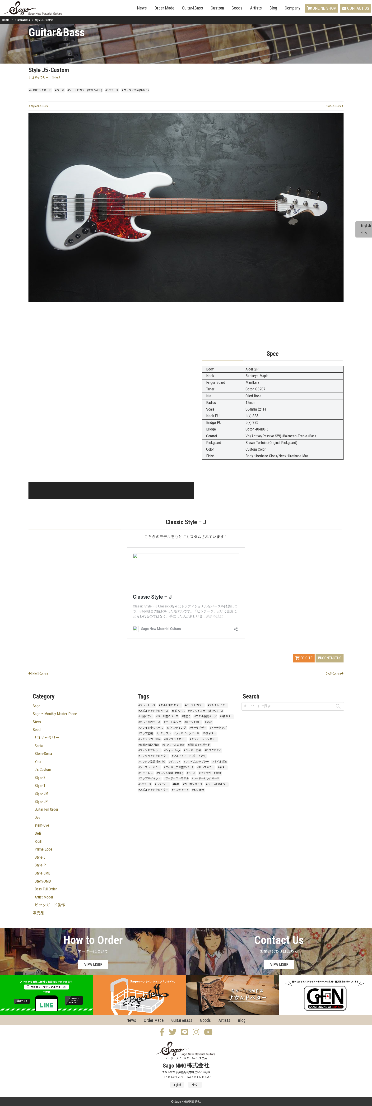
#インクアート (180, 789)
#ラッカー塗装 (192, 750)
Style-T (40, 785)
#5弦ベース (111, 90)
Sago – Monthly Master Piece (55, 714)
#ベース (59, 90)
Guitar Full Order (46, 809)
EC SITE (303, 658)
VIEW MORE (93, 965)
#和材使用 (198, 789)
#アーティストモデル (176, 778)
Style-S (40, 777)
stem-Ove (42, 825)
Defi (38, 833)
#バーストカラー (194, 705)
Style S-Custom (38, 106)
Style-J (56, 77)
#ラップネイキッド (149, 778)
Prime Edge (43, 849)
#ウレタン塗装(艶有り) (135, 90)
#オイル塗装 (219, 761)
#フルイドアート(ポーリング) (189, 756)
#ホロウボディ (213, 750)
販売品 (38, 913)
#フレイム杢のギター (196, 761)
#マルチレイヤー (217, 705)
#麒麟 (175, 784)
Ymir (38, 761)
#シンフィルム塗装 (173, 744)
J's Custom (43, 769)
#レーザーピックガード (205, 778)
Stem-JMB (43, 881)
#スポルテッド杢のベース (153, 711)
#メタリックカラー (175, 739)
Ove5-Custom (335, 106)
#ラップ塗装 (145, 733)
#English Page (172, 750)
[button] (42, 490)
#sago (208, 722)
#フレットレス (146, 705)
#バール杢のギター (217, 784)
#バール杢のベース (167, 716)
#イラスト (175, 761)
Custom (217, 7)
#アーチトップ (218, 727)
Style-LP (41, 801)
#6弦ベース (178, 711)
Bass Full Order (46, 889)
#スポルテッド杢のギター (153, 789)
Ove (37, 817)
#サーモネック (172, 722)
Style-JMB (42, 873)
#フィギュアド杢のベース (179, 767)
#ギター (222, 767)
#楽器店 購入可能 (148, 744)
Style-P (40, 865)
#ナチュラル (163, 733)
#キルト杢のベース (149, 722)
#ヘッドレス (145, 773)
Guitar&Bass (192, 7)
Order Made (164, 7)
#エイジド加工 (192, 722)
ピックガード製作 (50, 905)
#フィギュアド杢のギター (153, 756)
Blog (273, 7)
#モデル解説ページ (205, 716)
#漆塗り (186, 716)
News (142, 7)
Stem (37, 722)
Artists (256, 7)
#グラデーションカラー (203, 739)
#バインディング (176, 727)
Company (292, 7)
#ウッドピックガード (186, 733)
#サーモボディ (197, 727)
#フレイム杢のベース (150, 727)
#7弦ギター (209, 733)
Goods (237, 7)
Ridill (38, 841)
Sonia (39, 746)
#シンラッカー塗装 (149, 739)
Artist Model (44, 897)
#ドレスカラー (205, 767)
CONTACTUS (329, 658)
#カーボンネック (192, 784)
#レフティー (162, 784)
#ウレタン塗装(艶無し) (169, 773)
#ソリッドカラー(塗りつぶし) (84, 90)
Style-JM (41, 793)
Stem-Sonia (43, 753)
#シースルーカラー (149, 767)
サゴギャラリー (38, 77)
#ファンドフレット (149, 750)
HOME (5, 20)
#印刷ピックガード (40, 90)
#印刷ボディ (145, 716)
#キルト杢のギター (170, 705)
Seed (37, 729)
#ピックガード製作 (210, 773)
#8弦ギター (226, 716)
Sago (36, 706)
